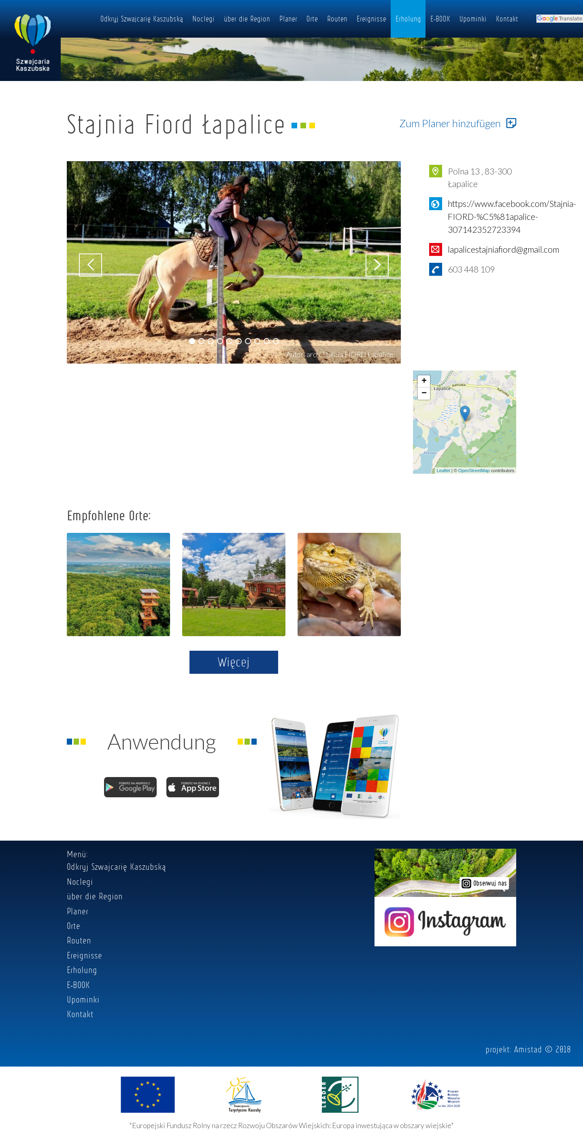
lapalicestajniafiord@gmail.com (503, 249)
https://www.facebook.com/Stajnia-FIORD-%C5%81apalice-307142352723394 (512, 216)
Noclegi (203, 18)
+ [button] (424, 381)
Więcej (234, 661)
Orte (312, 18)
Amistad (528, 1049)
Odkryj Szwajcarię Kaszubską (141, 18)
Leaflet (443, 470)
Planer (288, 18)
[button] (192, 341)
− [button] (424, 394)
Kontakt (507, 18)
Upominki (473, 18)
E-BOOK (440, 18)
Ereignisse (371, 18)
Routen (337, 18)
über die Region (247, 18)
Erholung (408, 18)
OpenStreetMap (474, 470)
